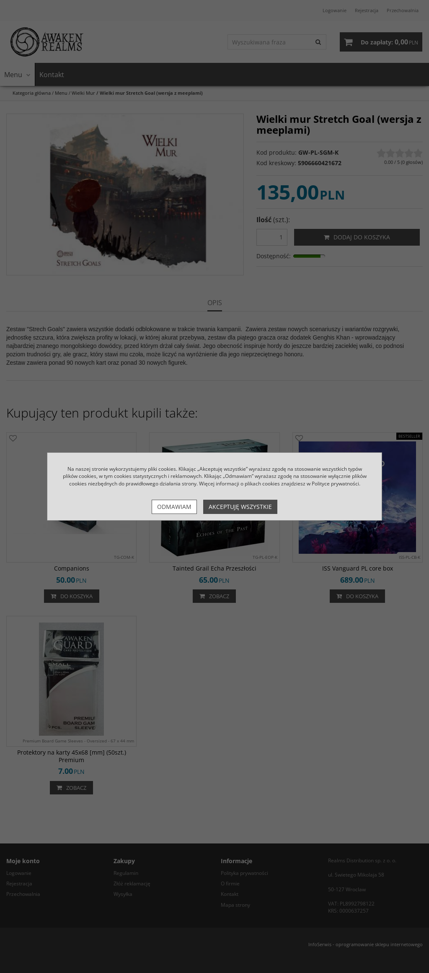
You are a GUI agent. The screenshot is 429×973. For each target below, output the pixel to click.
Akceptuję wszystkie (240, 507)
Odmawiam (174, 507)
